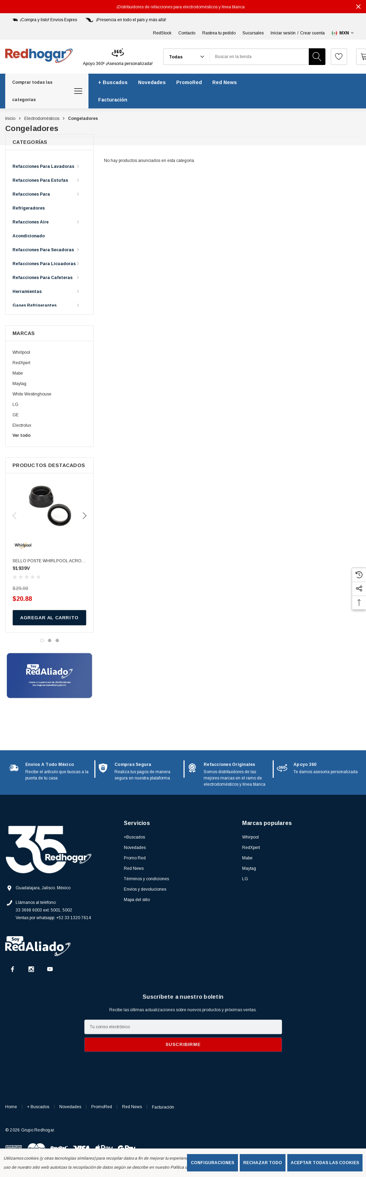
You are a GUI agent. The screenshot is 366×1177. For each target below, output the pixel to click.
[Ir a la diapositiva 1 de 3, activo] (42, 640)
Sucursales (253, 33)
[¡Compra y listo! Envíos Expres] (44, 19)
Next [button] (84, 515)
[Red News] (224, 82)
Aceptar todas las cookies (325, 1162)
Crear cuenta (312, 33)
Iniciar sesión (283, 33)
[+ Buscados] (113, 82)
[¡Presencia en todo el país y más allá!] (125, 19)
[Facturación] (113, 99)
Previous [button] (14, 515)
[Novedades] (152, 82)
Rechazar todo (262, 1162)
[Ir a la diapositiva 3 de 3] (57, 640)
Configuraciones (212, 1162)
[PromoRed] (189, 82)
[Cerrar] (358, 6)
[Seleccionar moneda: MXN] (343, 33)
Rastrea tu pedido (219, 33)
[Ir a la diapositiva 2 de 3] (49, 640)
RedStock (162, 33)
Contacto (186, 33)
